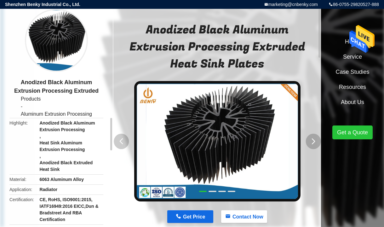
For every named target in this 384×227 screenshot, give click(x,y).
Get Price (194, 216)
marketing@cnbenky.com (293, 4)
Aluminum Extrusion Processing (56, 114)
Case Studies (352, 72)
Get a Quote (352, 132)
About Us (352, 102)
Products (31, 99)
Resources (352, 87)
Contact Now (247, 216)
